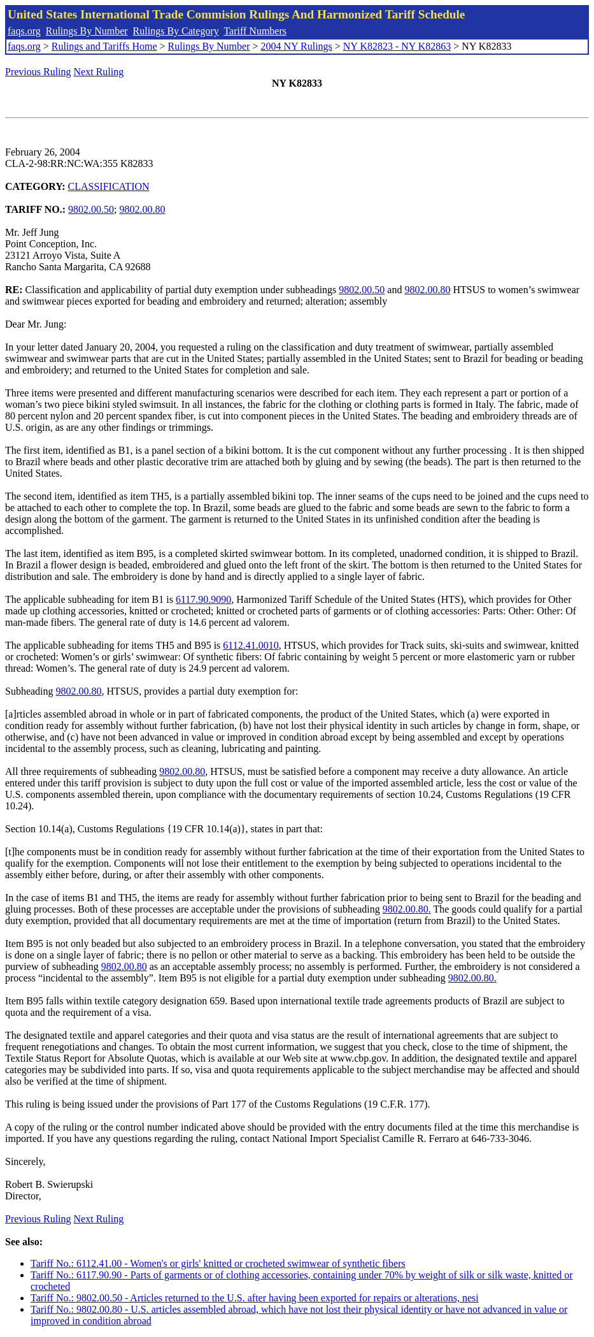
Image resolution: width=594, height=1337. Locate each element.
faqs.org (24, 30)
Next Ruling (99, 71)
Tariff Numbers (254, 30)
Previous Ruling (38, 71)
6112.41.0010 (250, 645)
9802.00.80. (407, 909)
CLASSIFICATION (109, 186)
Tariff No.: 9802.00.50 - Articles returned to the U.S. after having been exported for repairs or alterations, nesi (255, 1297)
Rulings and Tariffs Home (104, 46)
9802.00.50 (91, 209)
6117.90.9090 (203, 599)
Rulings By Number (87, 30)
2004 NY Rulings (296, 46)
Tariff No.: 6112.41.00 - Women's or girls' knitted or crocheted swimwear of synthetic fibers (218, 1263)
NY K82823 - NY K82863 (397, 46)
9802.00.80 (143, 209)
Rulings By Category (176, 30)
